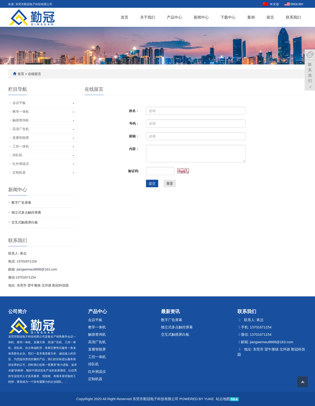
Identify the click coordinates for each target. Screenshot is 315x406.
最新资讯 (170, 311)
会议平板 (19, 103)
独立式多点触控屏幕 (26, 212)
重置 (169, 183)
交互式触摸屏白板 (25, 222)
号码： (134, 123)
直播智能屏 (20, 137)
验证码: (133, 171)
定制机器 (19, 172)
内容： (134, 149)
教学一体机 (20, 111)
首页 (124, 17)
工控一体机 (20, 146)
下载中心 (228, 17)
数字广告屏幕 (21, 202)
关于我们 (147, 17)
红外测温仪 (20, 164)
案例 (251, 17)
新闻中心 (201, 17)
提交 (152, 183)
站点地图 (223, 399)
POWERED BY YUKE (197, 399)
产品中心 (174, 17)
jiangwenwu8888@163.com (37, 269)
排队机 (17, 155)
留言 (270, 17)
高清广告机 (20, 129)
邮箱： (134, 136)
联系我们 (293, 17)
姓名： (134, 111)
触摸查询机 (20, 120)
